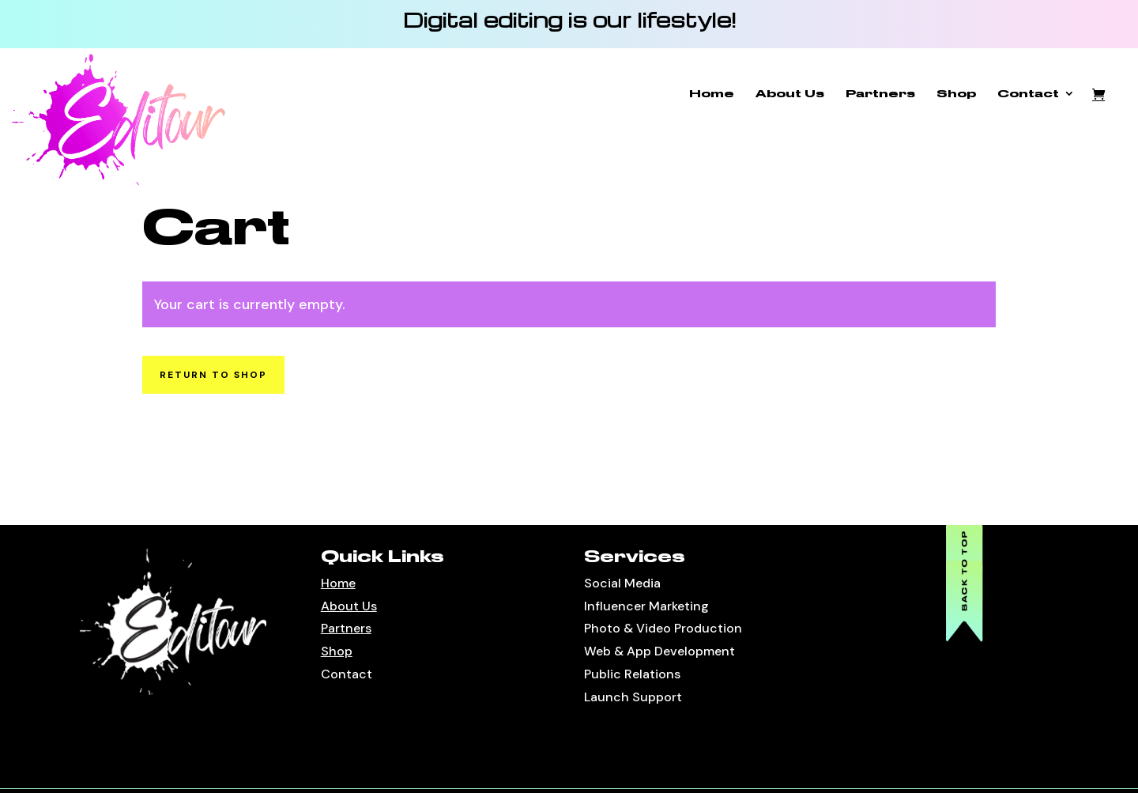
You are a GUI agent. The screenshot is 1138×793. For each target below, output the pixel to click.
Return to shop (213, 374)
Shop (956, 94)
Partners (880, 94)
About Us (790, 94)
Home (711, 94)
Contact (1028, 94)
